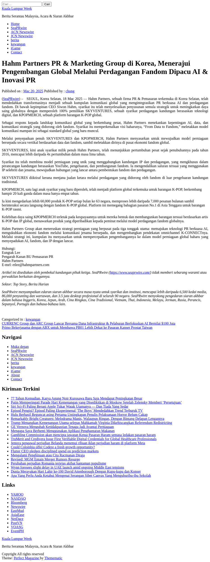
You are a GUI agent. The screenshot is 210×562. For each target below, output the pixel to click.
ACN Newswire (22, 32)
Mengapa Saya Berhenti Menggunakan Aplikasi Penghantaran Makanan (63, 431)
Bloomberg (19, 502)
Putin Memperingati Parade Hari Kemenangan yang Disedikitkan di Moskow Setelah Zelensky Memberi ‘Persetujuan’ (96, 402)
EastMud (17, 511)
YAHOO (17, 494)
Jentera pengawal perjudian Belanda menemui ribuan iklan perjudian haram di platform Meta (78, 443)
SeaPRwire (19, 28)
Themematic (53, 558)
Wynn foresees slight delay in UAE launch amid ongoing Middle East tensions (67, 467)
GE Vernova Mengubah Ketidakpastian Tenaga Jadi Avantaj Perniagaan (62, 427)
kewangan (18, 44)
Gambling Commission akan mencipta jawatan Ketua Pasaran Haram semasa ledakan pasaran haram (83, 435)
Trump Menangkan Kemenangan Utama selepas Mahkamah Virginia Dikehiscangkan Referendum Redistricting (91, 423)
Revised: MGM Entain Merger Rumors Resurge (45, 459)
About (15, 375)
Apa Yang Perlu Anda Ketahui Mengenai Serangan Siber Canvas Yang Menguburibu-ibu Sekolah (81, 475)
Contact (16, 52)
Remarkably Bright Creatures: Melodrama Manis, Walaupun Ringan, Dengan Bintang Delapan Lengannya (87, 419)
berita (15, 40)
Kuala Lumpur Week (17, 8)
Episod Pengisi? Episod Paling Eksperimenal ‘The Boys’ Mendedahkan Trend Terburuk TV (77, 410)
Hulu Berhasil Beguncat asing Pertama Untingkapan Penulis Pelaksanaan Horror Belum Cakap (79, 414)
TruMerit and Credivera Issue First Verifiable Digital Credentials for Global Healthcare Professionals (83, 439)
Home (15, 24)
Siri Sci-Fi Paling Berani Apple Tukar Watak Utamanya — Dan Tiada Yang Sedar (69, 406)
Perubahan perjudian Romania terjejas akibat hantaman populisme (58, 463)
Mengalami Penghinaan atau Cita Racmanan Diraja (48, 455)
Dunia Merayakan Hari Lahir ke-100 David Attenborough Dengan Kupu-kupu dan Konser (76, 471)
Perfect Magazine (27, 558)
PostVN (16, 523)
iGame (15, 48)
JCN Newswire (22, 36)
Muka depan (20, 347)
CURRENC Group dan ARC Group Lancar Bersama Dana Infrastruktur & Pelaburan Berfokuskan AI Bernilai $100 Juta (88, 323)
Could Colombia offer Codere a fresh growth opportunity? (53, 447)
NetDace (17, 519)
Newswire (18, 507)
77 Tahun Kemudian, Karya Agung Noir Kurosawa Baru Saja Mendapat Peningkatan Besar (76, 398)
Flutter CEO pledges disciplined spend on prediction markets (55, 451)
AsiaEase (17, 515)
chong (70, 91)
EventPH (17, 531)
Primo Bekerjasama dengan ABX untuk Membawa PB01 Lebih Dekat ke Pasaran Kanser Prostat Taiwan (77, 327)
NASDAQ (18, 498)
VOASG (17, 527)
